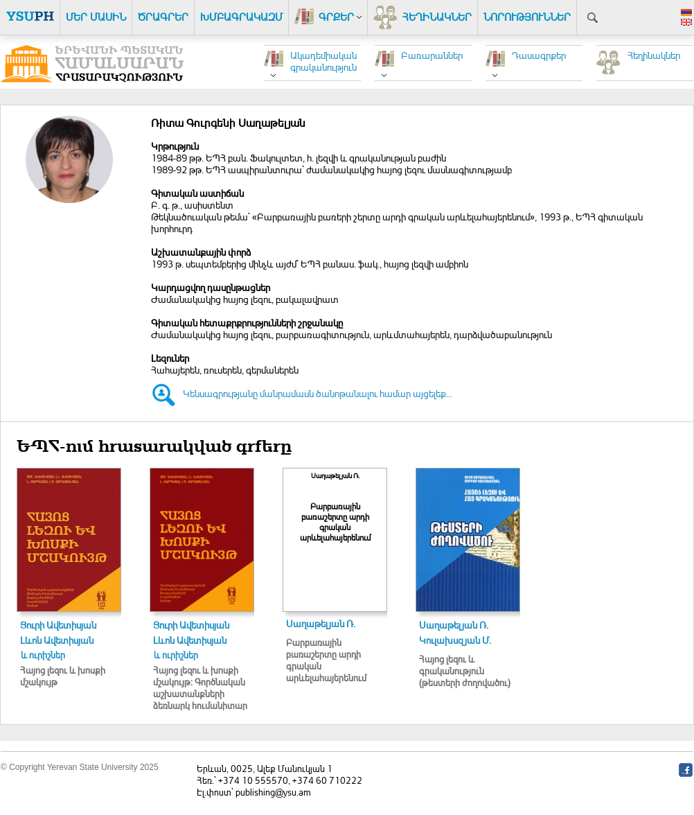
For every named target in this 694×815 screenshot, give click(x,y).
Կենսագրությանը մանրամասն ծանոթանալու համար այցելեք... (317, 393)
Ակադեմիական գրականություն (323, 61)
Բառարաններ (432, 55)
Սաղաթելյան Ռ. (320, 623)
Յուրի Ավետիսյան (58, 625)
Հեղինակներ (654, 55)
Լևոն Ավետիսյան (57, 640)
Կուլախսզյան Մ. (455, 640)
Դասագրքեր (539, 55)
